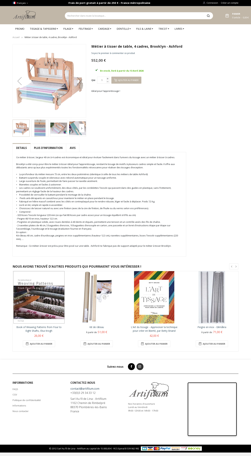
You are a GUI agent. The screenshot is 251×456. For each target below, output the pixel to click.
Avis (73, 148)
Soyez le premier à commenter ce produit (113, 53)
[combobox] (134, 15)
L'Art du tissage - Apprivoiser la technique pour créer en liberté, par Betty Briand (154, 328)
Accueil (16, 37)
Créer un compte (229, 2)
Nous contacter (21, 411)
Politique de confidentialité (27, 400)
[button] (19, 81)
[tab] (22, 148)
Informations (19, 405)
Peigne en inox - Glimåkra (211, 327)
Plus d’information (48, 148)
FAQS (15, 389)
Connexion (212, 2)
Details (21, 148)
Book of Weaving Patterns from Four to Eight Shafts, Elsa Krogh (39, 328)
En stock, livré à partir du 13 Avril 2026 (121, 70)
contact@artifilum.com (84, 389)
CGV (15, 394)
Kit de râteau (96, 327)
